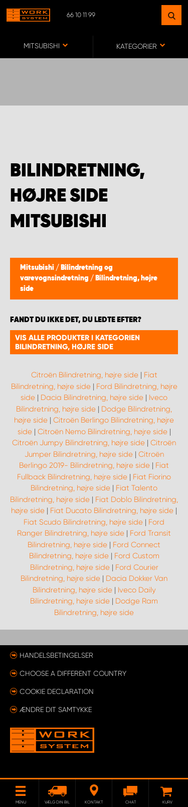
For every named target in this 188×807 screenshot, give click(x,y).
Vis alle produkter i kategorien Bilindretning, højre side (77, 342)
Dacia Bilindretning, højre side (92, 397)
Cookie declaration (57, 691)
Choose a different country (73, 673)
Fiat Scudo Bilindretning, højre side (83, 522)
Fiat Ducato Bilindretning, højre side (111, 510)
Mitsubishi (38, 267)
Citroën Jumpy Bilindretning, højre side (78, 442)
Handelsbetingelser (56, 655)
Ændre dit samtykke (56, 709)
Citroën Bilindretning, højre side (84, 374)
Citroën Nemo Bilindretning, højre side (102, 431)
